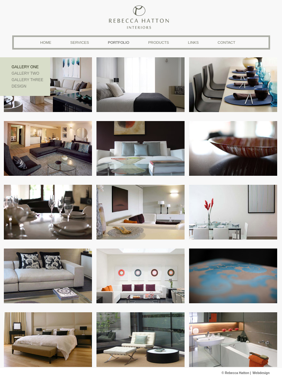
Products (158, 42)
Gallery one (25, 67)
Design (19, 86)
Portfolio (118, 42)
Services (79, 42)
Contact (226, 42)
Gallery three (27, 80)
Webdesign (260, 373)
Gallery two (25, 73)
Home (45, 42)
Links (193, 42)
